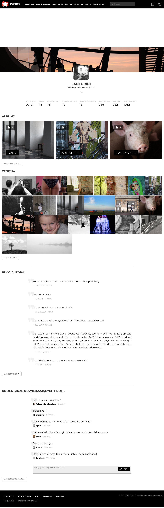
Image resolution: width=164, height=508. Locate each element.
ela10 (38, 437)
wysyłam (124, 469)
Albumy (8, 116)
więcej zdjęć (10, 258)
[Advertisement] (82, 27)
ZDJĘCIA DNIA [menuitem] (43, 4)
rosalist (39, 447)
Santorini (81, 84)
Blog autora (13, 272)
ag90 (38, 426)
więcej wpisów (11, 374)
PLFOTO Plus (24, 497)
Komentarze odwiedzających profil (33, 391)
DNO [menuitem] (60, 4)
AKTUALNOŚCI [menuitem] (72, 4)
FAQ (37, 497)
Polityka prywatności (28, 502)
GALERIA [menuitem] (29, 4)
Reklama (47, 497)
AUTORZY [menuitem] (86, 4)
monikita (40, 415)
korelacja (40, 458)
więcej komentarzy (14, 480)
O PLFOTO (9, 497)
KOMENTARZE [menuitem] (100, 4)
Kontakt (60, 497)
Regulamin (9, 502)
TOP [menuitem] (54, 4)
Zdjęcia (8, 171)
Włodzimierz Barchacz (46, 404)
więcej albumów (12, 163)
